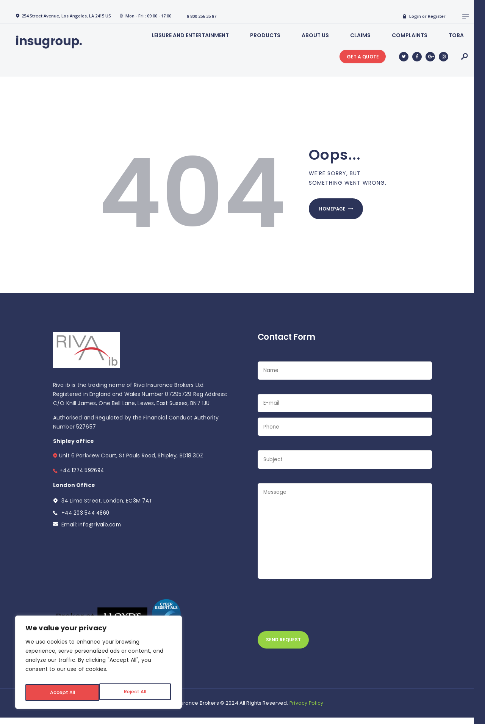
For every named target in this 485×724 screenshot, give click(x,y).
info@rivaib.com (100, 524)
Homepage (336, 210)
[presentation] (315, 609)
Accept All (135, 692)
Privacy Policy (306, 709)
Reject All (60, 692)
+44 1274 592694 (82, 470)
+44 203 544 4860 (86, 513)
